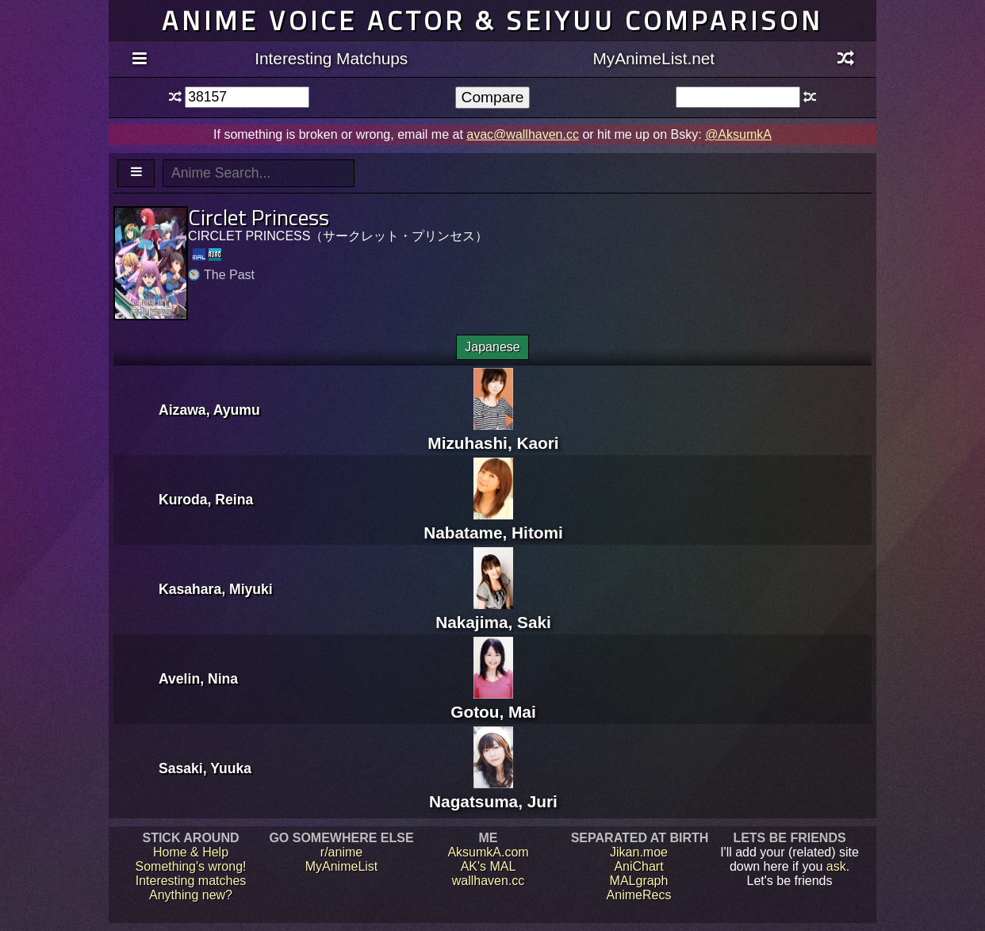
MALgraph (639, 880)
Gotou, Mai (492, 702)
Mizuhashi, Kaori (492, 433)
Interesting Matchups (331, 58)
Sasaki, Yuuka (205, 768)
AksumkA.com (487, 852)
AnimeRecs (639, 895)
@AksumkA (738, 134)
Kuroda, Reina (206, 500)
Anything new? (190, 895)
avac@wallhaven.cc (522, 134)
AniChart (638, 866)
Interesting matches (191, 880)
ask (836, 866)
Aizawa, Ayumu (209, 410)
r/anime (341, 852)
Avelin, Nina (198, 679)
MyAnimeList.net (653, 58)
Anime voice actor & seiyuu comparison (492, 20)
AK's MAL (488, 866)
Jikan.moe (639, 852)
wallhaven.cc (488, 880)
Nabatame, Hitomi (493, 523)
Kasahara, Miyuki (216, 589)
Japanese (492, 347)
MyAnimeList (341, 866)
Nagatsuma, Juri (493, 791)
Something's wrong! (190, 866)
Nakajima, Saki (493, 612)
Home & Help (190, 852)
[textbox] (247, 97)
